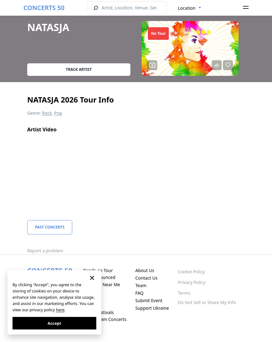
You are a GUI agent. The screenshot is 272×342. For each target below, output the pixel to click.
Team (141, 285)
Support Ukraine (152, 308)
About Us (144, 270)
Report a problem (45, 251)
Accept (54, 323)
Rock (47, 113)
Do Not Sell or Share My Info (207, 302)
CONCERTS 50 (43, 7)
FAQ (139, 293)
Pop (58, 113)
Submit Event (149, 300)
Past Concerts (49, 227)
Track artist (79, 69)
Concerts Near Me (101, 284)
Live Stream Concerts (104, 319)
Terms (184, 293)
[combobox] (189, 8)
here (60, 310)
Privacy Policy (191, 282)
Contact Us (146, 278)
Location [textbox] (186, 8)
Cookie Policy (191, 272)
